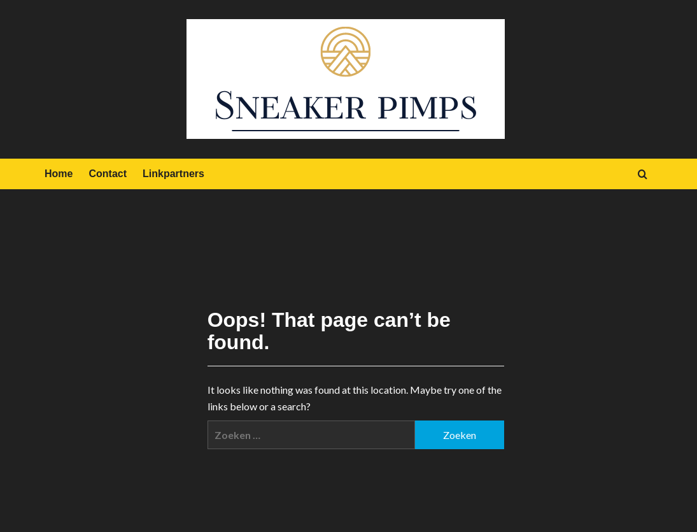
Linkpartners (173, 173)
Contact (107, 173)
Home (59, 173)
